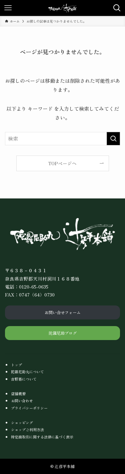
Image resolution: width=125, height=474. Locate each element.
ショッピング (22, 422)
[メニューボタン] (8, 8)
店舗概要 (18, 393)
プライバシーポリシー (29, 408)
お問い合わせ (22, 400)
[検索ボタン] (117, 8)
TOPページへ (62, 163)
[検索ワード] (62, 138)
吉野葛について (24, 379)
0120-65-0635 (33, 286)
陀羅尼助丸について (27, 371)
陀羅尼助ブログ (63, 333)
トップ (16, 364)
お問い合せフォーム (63, 312)
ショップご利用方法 (27, 429)
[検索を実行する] (113, 138)
